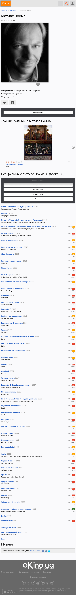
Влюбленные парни (9, 468)
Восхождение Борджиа (14, 164)
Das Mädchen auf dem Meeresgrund (15, 282)
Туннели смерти (8, 378)
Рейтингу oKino (38, 189)
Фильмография (38, 112)
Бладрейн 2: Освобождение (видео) (16, 385)
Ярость (4, 330)
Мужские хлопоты (8, 392)
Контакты (47, 572)
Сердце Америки (8, 461)
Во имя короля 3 (8, 234)
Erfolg (3, 516)
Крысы (4, 475)
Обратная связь (7, 572)
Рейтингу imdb (38, 194)
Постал (4, 364)
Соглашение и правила (29, 572)
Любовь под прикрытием (11, 316)
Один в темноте (8, 433)
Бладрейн (5, 420)
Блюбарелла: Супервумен (12, 323)
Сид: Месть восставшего (11, 406)
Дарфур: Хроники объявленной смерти (17, 337)
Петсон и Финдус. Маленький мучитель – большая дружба (26, 227)
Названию (38, 199)
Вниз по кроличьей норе (11, 532)
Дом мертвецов (7, 440)
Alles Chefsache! (8, 254)
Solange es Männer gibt (10, 502)
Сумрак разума (7, 482)
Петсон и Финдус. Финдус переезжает (17, 207)
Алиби (3, 454)
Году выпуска (38, 185)
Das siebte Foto (7, 447)
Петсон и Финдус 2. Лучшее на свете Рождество (21, 220)
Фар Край (5, 371)
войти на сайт (35, 551)
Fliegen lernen (6, 268)
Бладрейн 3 (6, 309)
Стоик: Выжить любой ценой (13, 344)
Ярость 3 (4, 213)
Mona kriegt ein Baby (9, 240)
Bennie (3, 539)
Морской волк (7, 358)
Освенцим (5, 295)
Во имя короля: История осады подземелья (19, 399)
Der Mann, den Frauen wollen (13, 426)
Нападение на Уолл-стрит (12, 247)
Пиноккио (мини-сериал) (11, 261)
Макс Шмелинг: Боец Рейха (12, 289)
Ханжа (4, 495)
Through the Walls (8, 528)
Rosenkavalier (7, 521)
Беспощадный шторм (10, 302)
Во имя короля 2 (8, 275)
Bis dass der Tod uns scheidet (13, 351)
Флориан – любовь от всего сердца (16, 509)
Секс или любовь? (8, 489)
